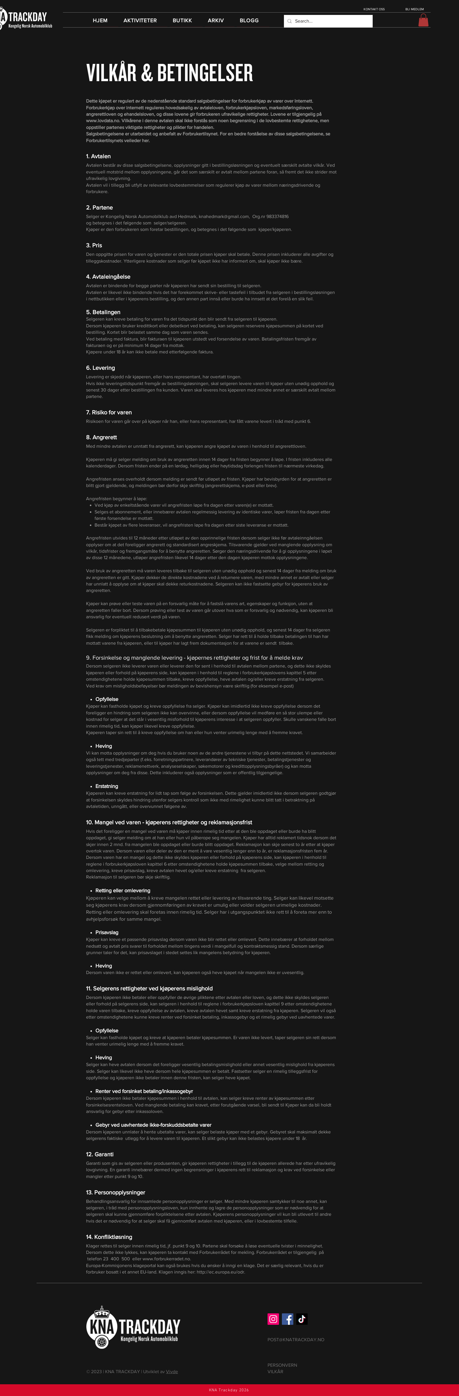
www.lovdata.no (102, 120)
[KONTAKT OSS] (374, 9)
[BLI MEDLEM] (415, 9)
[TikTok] (302, 1319)
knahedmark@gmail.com (224, 216)
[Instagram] (273, 1319)
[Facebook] (287, 1319)
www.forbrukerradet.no (166, 1258)
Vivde (172, 1371)
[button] (423, 19)
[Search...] (327, 21)
